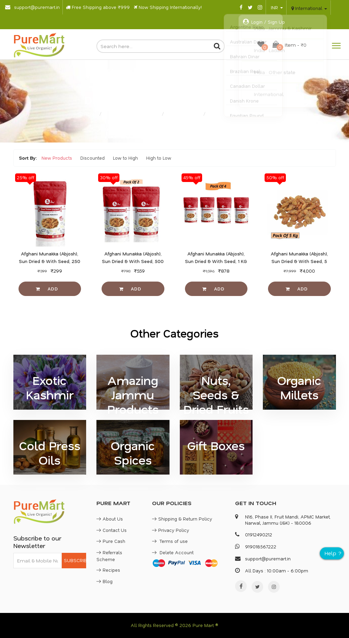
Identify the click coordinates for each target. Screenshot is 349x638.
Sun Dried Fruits (184, 114)
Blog (104, 581)
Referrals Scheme (109, 555)
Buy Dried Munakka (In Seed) (240, 114)
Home (87, 114)
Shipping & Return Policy (182, 519)
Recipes (108, 570)
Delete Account (173, 552)
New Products (57, 158)
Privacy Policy (170, 530)
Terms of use (170, 541)
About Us (109, 519)
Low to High (125, 158)
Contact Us (111, 530)
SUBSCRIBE (75, 560)
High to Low (158, 158)
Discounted (92, 158)
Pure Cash (110, 541)
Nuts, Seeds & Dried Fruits (132, 114)
